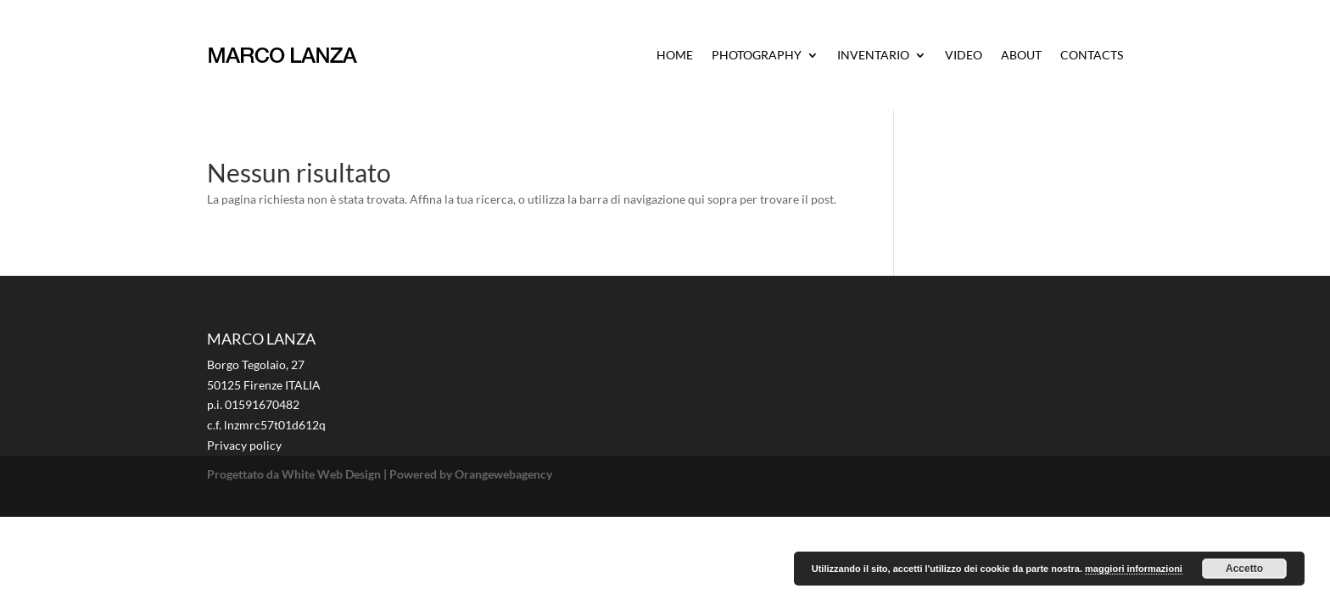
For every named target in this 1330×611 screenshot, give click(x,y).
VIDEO (963, 55)
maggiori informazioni (1133, 568)
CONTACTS (1091, 55)
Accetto (1244, 569)
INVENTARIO (873, 55)
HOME (675, 55)
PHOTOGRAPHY (757, 55)
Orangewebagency (503, 474)
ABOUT (1021, 55)
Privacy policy (244, 445)
